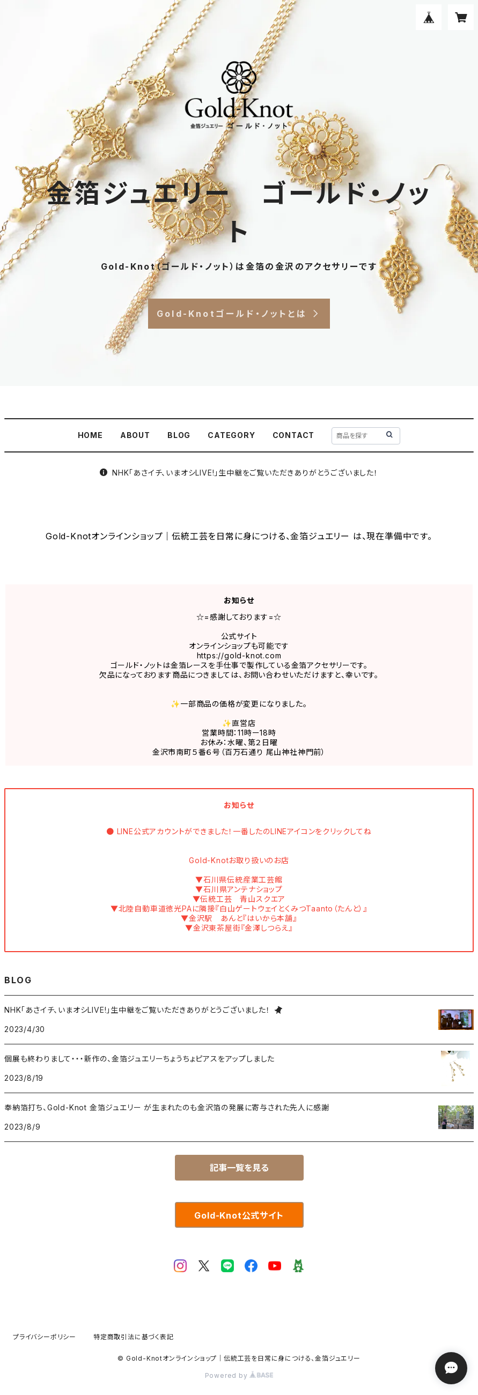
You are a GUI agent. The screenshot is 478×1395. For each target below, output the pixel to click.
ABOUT (135, 435)
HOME (90, 435)
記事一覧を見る (239, 1167)
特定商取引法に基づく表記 (133, 1337)
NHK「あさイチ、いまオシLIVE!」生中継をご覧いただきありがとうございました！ (239, 472)
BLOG (178, 435)
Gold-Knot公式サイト (238, 1215)
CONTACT (294, 435)
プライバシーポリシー (44, 1337)
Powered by (239, 1375)
